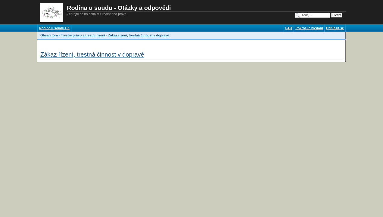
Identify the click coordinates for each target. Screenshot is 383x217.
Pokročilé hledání (309, 28)
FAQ (288, 28)
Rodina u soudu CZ (54, 28)
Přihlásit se (335, 28)
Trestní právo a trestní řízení (83, 35)
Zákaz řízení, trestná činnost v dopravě (138, 35)
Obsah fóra (49, 35)
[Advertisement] (150, 43)
